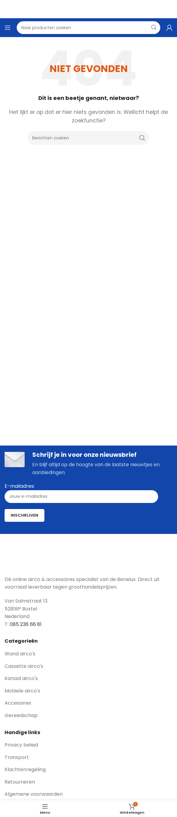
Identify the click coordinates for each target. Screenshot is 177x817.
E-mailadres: (81, 493)
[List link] (88, 654)
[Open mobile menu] (8, 28)
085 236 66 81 (26, 624)
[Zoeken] (88, 138)
